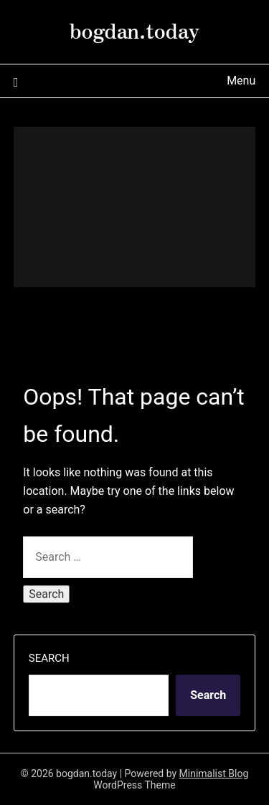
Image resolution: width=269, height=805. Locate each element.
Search (49, 658)
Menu (241, 80)
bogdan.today (134, 29)
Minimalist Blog (214, 773)
